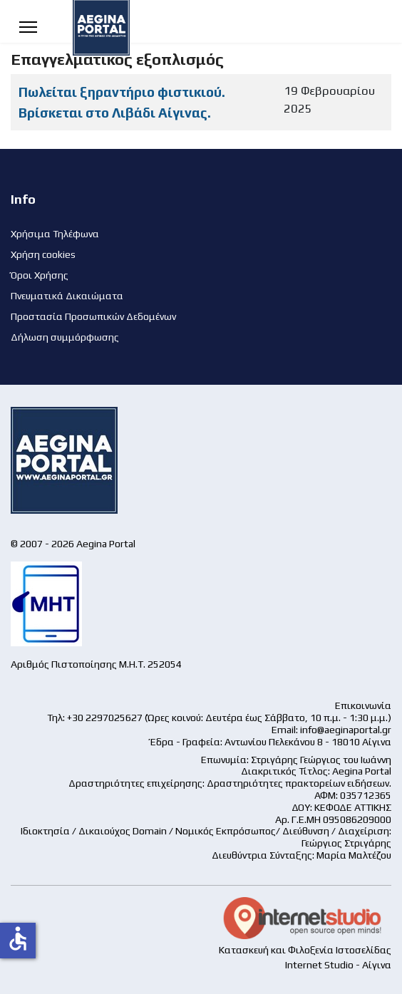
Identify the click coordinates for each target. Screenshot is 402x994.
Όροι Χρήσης (39, 275)
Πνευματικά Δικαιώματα (67, 296)
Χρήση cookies (43, 254)
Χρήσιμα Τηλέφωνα (55, 234)
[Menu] (28, 26)
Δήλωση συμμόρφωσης (65, 337)
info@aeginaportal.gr (345, 729)
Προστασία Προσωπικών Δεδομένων (93, 316)
